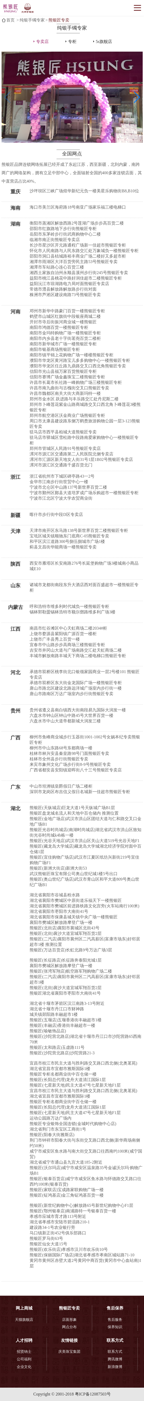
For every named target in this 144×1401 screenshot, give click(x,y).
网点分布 (69, 1327)
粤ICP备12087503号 (93, 1394)
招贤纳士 (24, 1351)
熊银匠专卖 (58, 20)
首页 (10, 20)
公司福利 (24, 1359)
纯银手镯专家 (32, 20)
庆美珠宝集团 (69, 1351)
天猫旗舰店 (24, 1319)
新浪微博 (115, 1367)
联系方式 (115, 1351)
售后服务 (115, 1319)
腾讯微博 (115, 1359)
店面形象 (69, 1319)
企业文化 (24, 1367)
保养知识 (115, 1327)
